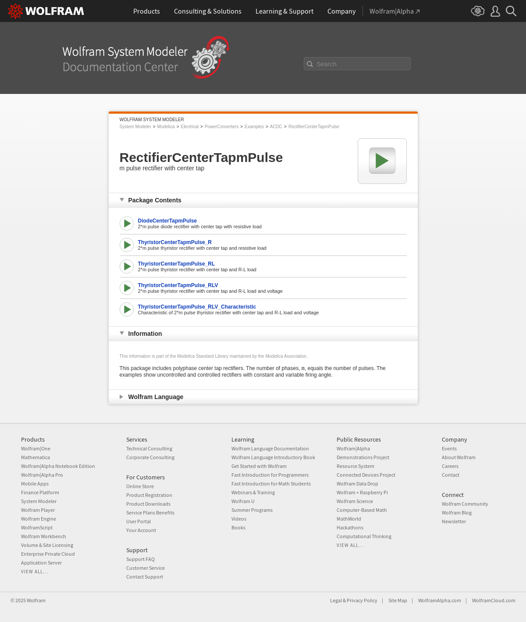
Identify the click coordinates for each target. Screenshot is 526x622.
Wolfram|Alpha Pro (42, 474)
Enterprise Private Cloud (48, 553)
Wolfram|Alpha (353, 448)
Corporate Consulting (150, 457)
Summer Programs (252, 510)
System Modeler (135, 126)
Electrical (190, 126)
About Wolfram (459, 457)
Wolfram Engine (38, 518)
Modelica (166, 126)
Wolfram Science (355, 501)
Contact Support (144, 576)
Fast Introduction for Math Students (271, 483)
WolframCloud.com (493, 600)
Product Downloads (148, 503)
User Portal (138, 521)
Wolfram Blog (457, 512)
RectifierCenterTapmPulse (313, 126)
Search (327, 64)
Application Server (41, 562)
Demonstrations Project (363, 457)
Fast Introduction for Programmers (270, 474)
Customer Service (145, 567)
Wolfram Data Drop (357, 483)
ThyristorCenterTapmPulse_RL (176, 264)
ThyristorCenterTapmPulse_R (175, 242)
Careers (450, 466)
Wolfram (36, 600)
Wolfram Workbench (43, 536)
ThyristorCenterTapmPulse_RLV (178, 285)
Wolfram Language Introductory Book (273, 457)
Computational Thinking (364, 536)
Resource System (355, 466)
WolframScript (37, 527)
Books (238, 527)
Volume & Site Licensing (47, 545)
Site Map (397, 600)
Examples (254, 126)
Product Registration (149, 495)
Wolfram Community (465, 503)
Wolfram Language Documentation (270, 448)
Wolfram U (243, 501)
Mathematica (35, 457)
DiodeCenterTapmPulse (167, 221)
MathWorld (349, 518)
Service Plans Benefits (150, 512)
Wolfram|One (35, 448)
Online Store (140, 486)
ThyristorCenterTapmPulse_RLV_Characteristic (197, 307)
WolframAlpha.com (439, 600)
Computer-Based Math (362, 510)
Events (449, 448)
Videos (238, 518)
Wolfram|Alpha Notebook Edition (58, 466)
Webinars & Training (253, 492)
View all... (34, 571)
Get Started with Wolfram (259, 466)
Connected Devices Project (366, 474)
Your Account (141, 530)
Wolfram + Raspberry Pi (362, 492)
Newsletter (454, 521)
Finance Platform (40, 492)
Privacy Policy (362, 600)
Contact (450, 474)
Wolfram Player (38, 510)
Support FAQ (140, 559)
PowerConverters (221, 126)
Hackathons (350, 527)
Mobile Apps (35, 483)
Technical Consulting (149, 448)
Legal (336, 600)
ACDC (276, 126)
